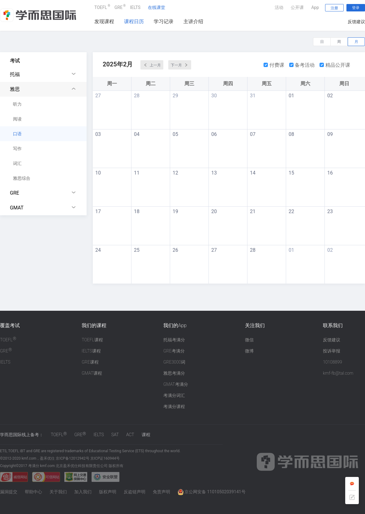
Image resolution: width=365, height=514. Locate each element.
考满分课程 (174, 406)
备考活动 (302, 65)
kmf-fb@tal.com (338, 373)
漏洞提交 (8, 491)
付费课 (274, 65)
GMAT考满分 (175, 384)
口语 (17, 133)
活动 (279, 7)
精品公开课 (335, 65)
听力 (17, 104)
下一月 (180, 64)
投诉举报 (331, 350)
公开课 (297, 7)
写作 (17, 148)
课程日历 (134, 21)
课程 (146, 434)
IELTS (135, 7)
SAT (115, 434)
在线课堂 (156, 7)
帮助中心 (33, 491)
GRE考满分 (174, 350)
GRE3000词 (174, 362)
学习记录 (164, 21)
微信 (249, 339)
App (315, 7)
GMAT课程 (92, 373)
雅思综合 (21, 178)
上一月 (152, 64)
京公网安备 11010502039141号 (212, 491)
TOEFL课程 (92, 339)
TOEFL (100, 6)
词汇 (17, 163)
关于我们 (58, 491)
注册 (334, 8)
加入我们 (83, 491)
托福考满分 (174, 339)
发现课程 (104, 21)
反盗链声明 (134, 491)
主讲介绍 (193, 21)
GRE (118, 6)
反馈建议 (356, 21)
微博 (249, 350)
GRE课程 (90, 362)
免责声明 (161, 491)
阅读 (17, 118)
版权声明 (107, 491)
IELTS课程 (91, 350)
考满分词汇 (174, 395)
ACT (130, 434)
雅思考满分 (174, 373)
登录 (355, 8)
